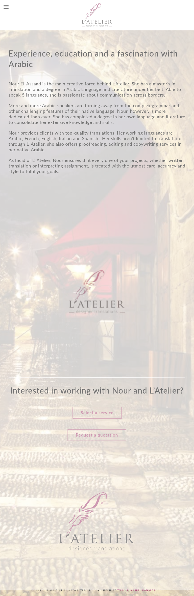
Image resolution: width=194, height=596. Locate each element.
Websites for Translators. (139, 590)
